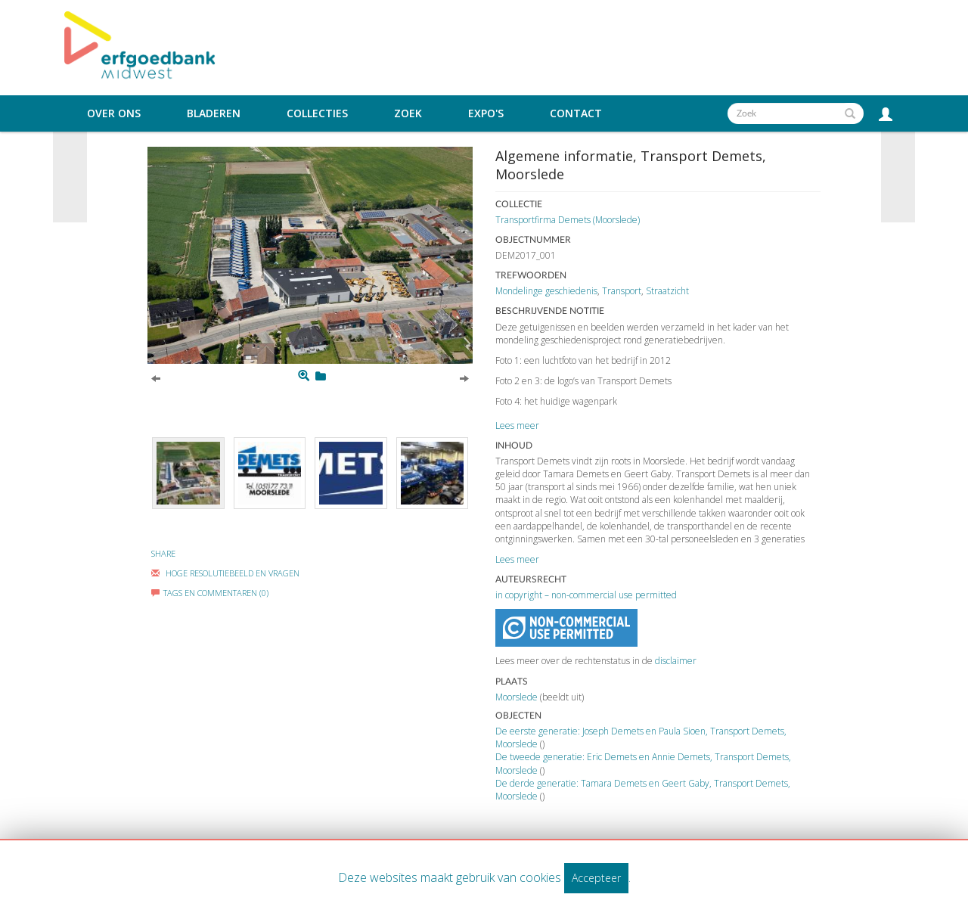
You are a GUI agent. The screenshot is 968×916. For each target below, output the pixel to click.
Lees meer (517, 425)
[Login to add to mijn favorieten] (320, 375)
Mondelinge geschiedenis (546, 290)
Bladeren (213, 113)
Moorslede (516, 697)
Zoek (408, 113)
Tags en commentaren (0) (209, 592)
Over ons (114, 113)
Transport (621, 290)
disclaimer (676, 660)
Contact (576, 113)
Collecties (317, 113)
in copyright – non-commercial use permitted (586, 594)
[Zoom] (303, 375)
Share (163, 553)
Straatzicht (667, 290)
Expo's (486, 113)
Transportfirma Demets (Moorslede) (567, 219)
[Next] (464, 377)
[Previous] (155, 377)
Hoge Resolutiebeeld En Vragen (225, 573)
